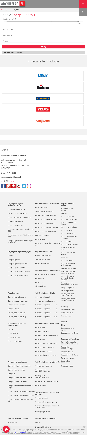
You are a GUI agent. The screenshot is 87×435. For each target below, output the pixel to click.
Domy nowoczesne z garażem (45, 231)
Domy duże (38, 282)
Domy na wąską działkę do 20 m (46, 317)
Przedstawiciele (66, 321)
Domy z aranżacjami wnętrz (68, 255)
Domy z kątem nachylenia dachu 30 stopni (20, 387)
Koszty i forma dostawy (69, 361)
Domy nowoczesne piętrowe (44, 224)
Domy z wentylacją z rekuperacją (19, 217)
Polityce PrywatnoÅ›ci (20, 432)
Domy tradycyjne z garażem (18, 276)
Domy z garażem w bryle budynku (46, 382)
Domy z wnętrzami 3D (68, 291)
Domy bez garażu (41, 386)
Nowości (38, 423)
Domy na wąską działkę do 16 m (46, 309)
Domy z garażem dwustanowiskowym (42, 377)
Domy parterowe (40, 328)
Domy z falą (12, 374)
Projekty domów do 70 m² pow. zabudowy (69, 304)
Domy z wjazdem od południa (45, 301)
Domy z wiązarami (41, 398)
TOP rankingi (12, 423)
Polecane (64, 260)
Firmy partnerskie (67, 317)
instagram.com (29, 186)
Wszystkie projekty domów (67, 209)
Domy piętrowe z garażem (44, 351)
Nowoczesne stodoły (15, 221)
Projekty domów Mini (42, 264)
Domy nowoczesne (41, 208)
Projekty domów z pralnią (17, 317)
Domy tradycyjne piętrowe (17, 268)
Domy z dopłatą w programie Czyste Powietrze (20, 242)
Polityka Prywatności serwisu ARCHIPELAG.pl (69, 348)
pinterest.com (13, 186)
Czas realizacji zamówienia (66, 368)
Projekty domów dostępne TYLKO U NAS (69, 287)
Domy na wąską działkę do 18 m (46, 313)
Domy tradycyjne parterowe (17, 264)
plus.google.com (8, 186)
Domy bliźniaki (13, 333)
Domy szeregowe (14, 337)
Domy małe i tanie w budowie (45, 275)
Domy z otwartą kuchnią (16, 305)
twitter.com (24, 186)
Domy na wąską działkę (43, 297)
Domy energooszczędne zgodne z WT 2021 (21, 230)
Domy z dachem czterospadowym (20, 378)
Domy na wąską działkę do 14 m (46, 305)
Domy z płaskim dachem (16, 370)
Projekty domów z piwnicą (17, 313)
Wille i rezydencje (40, 286)
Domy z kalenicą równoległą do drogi (21, 396)
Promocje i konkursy (68, 314)
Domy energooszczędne (16, 210)
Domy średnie (39, 278)
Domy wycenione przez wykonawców (69, 267)
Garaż (5, 41)
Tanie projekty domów (42, 260)
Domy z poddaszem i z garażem (46, 355)
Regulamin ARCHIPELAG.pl (66, 353)
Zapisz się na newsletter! (69, 338)
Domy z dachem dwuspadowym (19, 366)
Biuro (63, 330)
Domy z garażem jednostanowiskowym (42, 371)
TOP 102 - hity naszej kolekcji (68, 224)
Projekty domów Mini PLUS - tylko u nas (20, 236)
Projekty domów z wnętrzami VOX (67, 299)
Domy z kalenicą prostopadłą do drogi (21, 392)
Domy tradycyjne (14, 260)
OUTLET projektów (67, 295)
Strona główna (6, 10)
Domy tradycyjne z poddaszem (19, 272)
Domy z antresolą (14, 309)
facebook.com (3, 186)
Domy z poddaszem (41, 332)
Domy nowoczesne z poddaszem (46, 228)
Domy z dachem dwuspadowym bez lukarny (20, 400)
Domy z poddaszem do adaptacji (46, 336)
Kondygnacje (7, 35)
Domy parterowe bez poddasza (46, 343)
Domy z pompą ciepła (15, 225)
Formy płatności (67, 358)
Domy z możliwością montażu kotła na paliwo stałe (47, 407)
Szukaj (43, 47)
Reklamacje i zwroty (68, 364)
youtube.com (18, 186)
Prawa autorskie (67, 373)
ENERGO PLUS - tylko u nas (17, 214)
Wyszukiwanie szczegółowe (14, 53)
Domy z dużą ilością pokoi (17, 297)
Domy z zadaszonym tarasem (18, 301)
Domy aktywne (40, 239)
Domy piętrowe (40, 339)
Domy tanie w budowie (43, 256)
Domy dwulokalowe (15, 341)
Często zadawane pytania (67, 334)
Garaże (10, 329)
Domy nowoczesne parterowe (45, 220)
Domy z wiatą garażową (43, 366)
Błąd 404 (18, 10)
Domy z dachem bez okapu (17, 382)
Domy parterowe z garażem (44, 347)
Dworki (10, 256)
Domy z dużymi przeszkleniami (45, 216)
